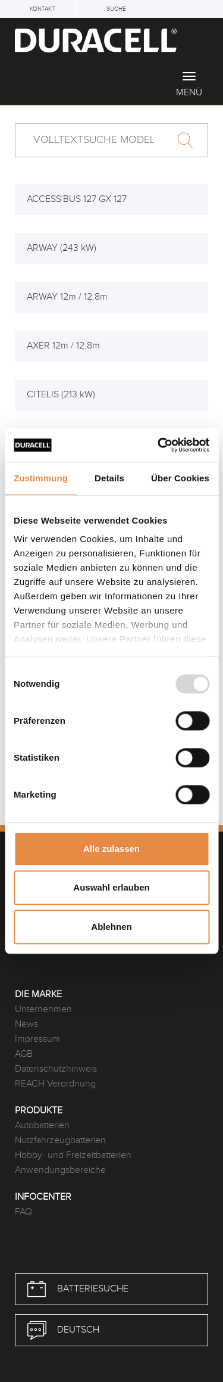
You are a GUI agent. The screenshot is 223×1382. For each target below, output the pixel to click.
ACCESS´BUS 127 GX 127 (77, 199)
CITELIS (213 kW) (61, 394)
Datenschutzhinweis (56, 1069)
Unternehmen (43, 1009)
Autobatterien (42, 1125)
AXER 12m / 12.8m (63, 345)
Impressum (37, 1039)
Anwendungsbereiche (60, 1170)
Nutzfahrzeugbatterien (60, 1140)
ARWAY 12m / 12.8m (67, 297)
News (26, 1024)
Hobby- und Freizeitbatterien (73, 1155)
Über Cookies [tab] (180, 478)
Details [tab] (109, 478)
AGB (24, 1054)
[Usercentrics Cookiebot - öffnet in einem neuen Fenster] (158, 445)
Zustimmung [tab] (41, 478)
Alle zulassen (111, 848)
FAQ (23, 1212)
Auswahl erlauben (111, 887)
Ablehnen (111, 927)
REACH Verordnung (55, 1084)
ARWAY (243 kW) (61, 248)
